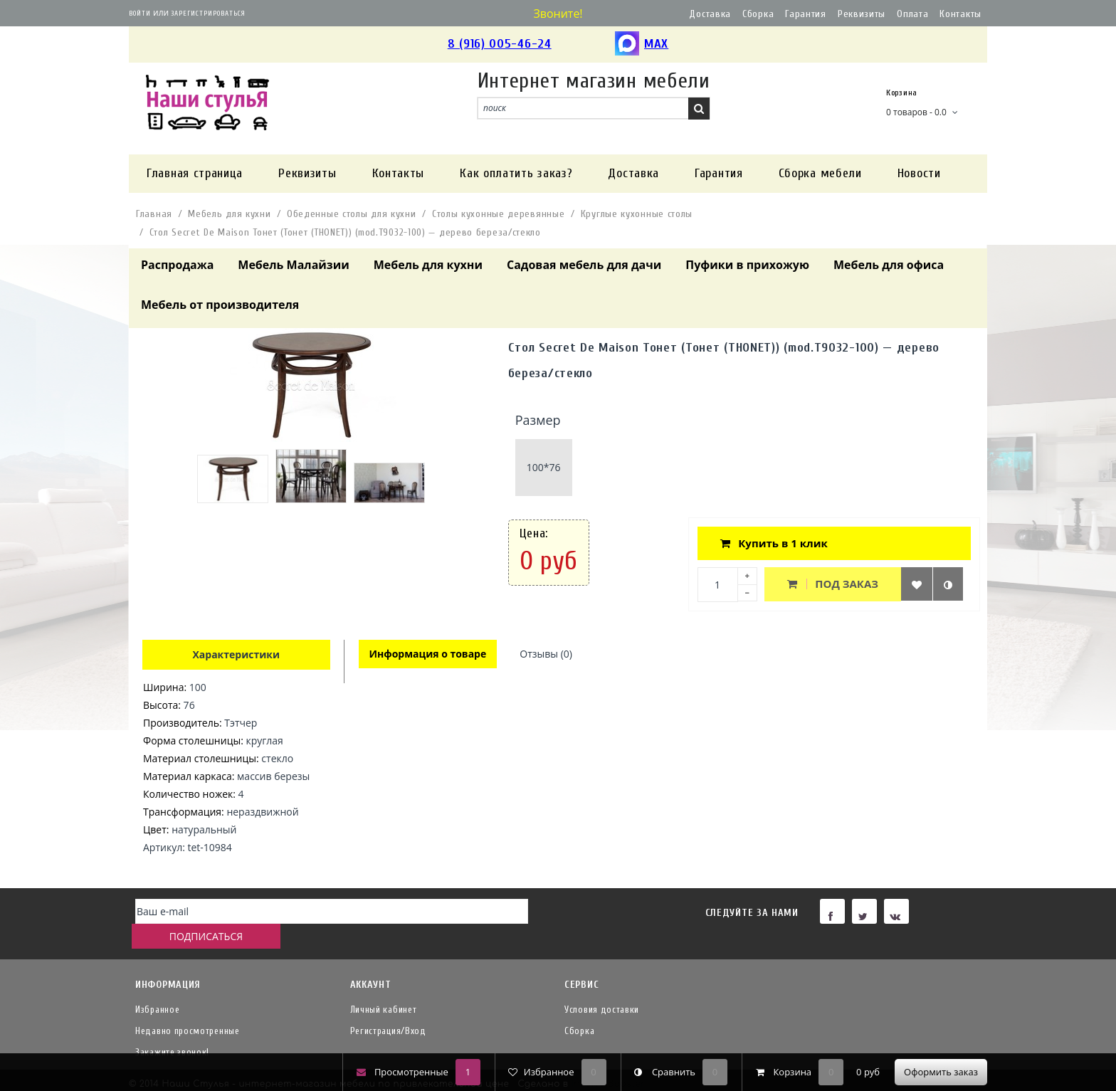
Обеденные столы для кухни (351, 214)
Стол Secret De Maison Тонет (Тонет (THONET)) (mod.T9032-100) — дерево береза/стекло (345, 232)
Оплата (912, 14)
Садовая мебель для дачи (584, 265)
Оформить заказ (941, 1071)
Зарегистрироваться (208, 13)
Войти (140, 13)
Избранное (157, 986)
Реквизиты (861, 14)
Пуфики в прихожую (747, 265)
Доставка (710, 14)
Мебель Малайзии (293, 265)
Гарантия (805, 14)
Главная (154, 214)
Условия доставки (601, 986)
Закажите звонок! (172, 1029)
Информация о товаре (429, 654)
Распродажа (177, 265)
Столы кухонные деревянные (498, 214)
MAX (641, 44)
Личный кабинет (383, 986)
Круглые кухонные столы (637, 214)
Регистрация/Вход (388, 1008)
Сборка (758, 14)
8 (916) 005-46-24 (500, 43)
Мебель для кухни (229, 214)
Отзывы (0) (548, 654)
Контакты (960, 14)
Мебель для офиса (888, 265)
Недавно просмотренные (187, 1008)
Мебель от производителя (220, 304)
